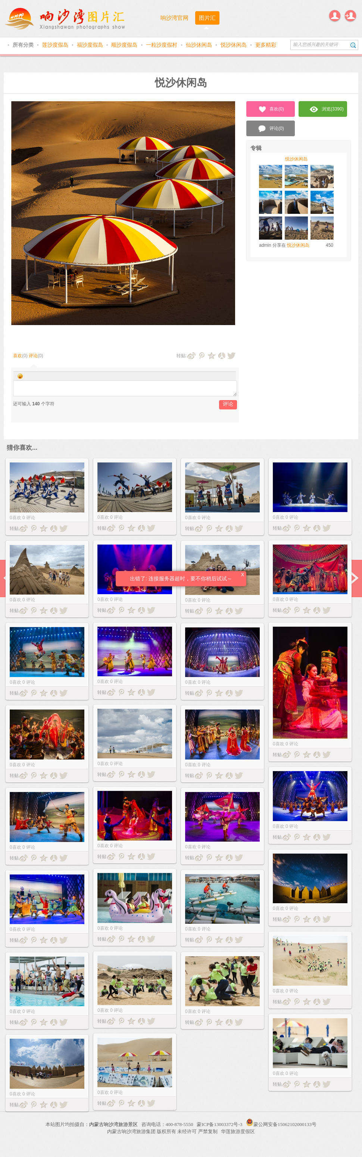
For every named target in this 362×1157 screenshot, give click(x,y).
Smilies (20, 376)
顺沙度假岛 (125, 45)
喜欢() (271, 109)
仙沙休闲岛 (199, 45)
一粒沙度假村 (162, 45)
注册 (350, 15)
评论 (33, 355)
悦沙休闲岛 (234, 45)
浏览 (327, 109)
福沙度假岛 (90, 45)
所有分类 (24, 45)
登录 (334, 15)
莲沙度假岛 (56, 45)
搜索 (353, 45)
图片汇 (207, 18)
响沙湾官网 (174, 18)
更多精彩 (265, 45)
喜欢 (17, 355)
